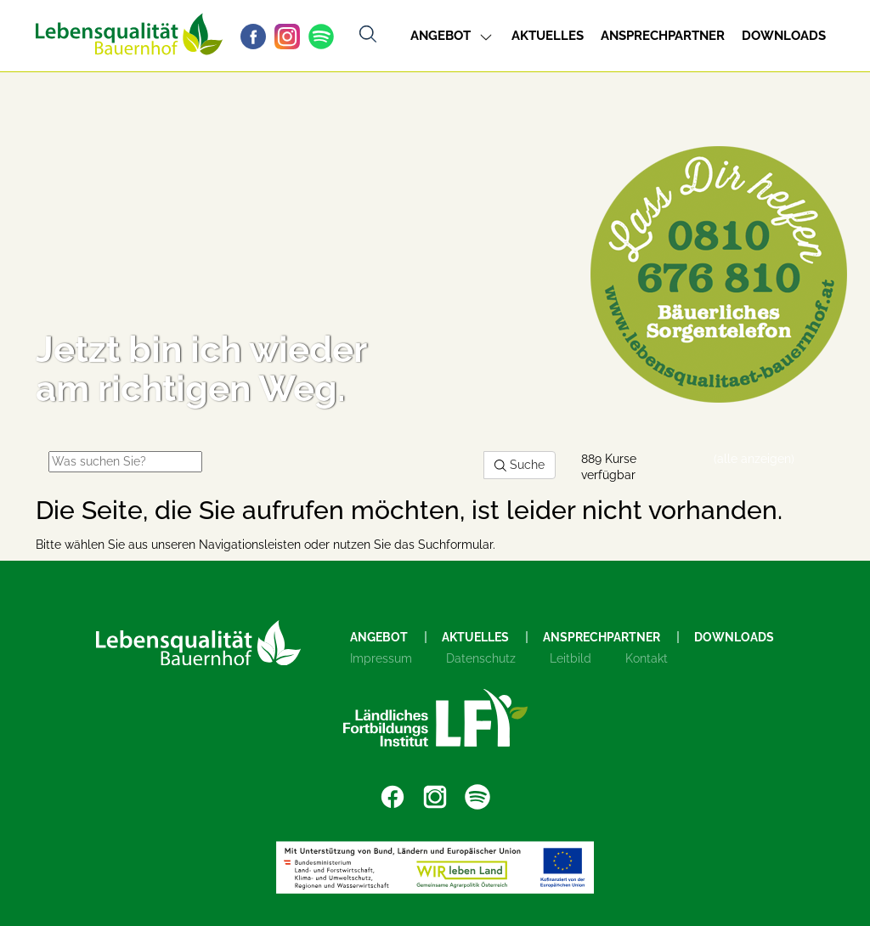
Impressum (381, 658)
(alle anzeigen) (754, 459)
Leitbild (570, 658)
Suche (519, 464)
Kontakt (646, 658)
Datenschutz (481, 658)
